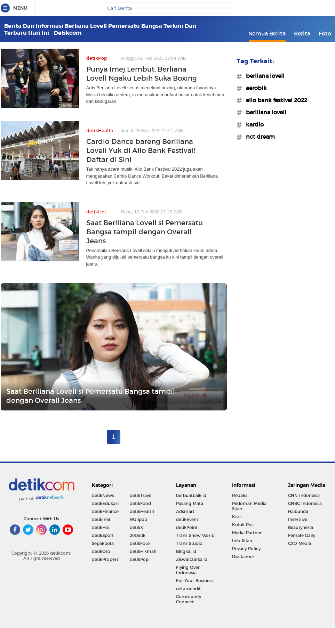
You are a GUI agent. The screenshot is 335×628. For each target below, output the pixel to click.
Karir (237, 516)
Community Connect (188, 599)
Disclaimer (243, 556)
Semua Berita (267, 33)
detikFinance (105, 511)
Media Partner (247, 532)
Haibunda (298, 511)
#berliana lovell (263, 75)
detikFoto (140, 543)
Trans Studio (189, 543)
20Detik (137, 535)
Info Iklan (242, 540)
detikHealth (142, 511)
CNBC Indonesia (305, 503)
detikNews (103, 495)
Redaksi (240, 495)
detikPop (139, 559)
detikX (136, 527)
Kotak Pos (243, 524)
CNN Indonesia (304, 495)
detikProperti (105, 559)
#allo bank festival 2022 (274, 100)
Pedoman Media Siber (249, 506)
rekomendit (188, 588)
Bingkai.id (186, 551)
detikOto (101, 551)
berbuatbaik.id (191, 495)
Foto (325, 33)
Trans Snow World (195, 535)
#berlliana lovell (264, 112)
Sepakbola (103, 543)
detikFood (140, 503)
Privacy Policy (246, 548)
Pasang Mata (189, 503)
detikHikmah (143, 551)
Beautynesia (300, 527)
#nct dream (258, 136)
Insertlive (297, 519)
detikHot (101, 527)
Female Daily (301, 535)
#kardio (253, 124)
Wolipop (138, 519)
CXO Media (299, 543)
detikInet (101, 519)
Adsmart (185, 511)
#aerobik (254, 87)
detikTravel (141, 495)
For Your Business (195, 580)
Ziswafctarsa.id (191, 559)
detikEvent (187, 519)
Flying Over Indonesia (188, 570)
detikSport (103, 535)
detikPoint (187, 527)
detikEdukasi (105, 503)
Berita (302, 33)
